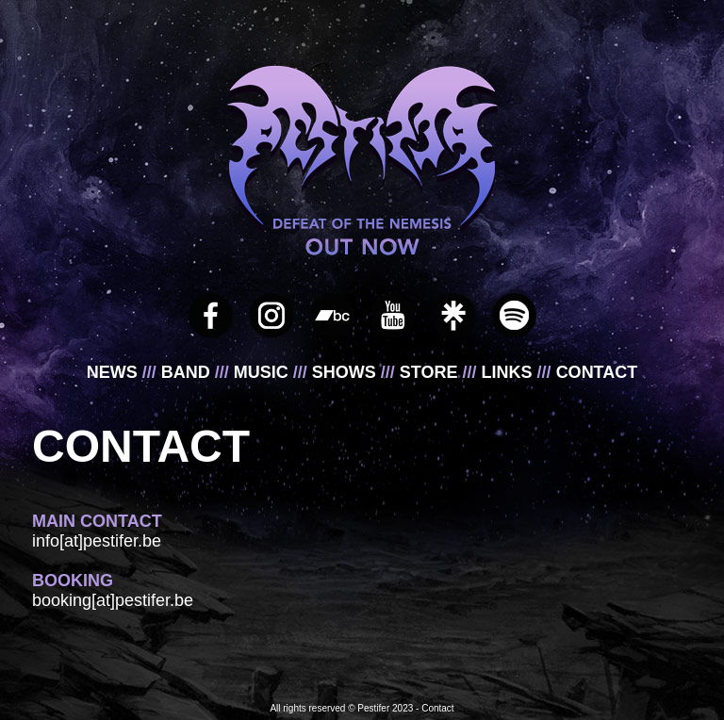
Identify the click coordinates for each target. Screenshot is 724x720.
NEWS (114, 372)
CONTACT (597, 372)
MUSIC (263, 372)
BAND (188, 372)
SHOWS (346, 372)
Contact (437, 708)
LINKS (509, 372)
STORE (431, 372)
